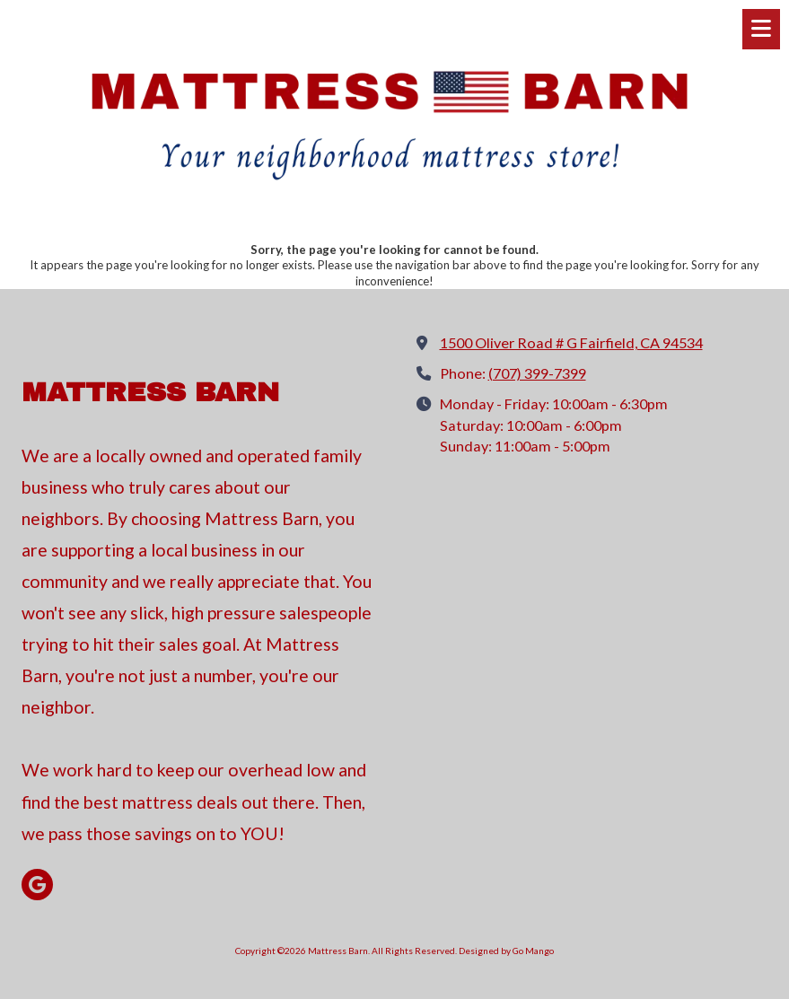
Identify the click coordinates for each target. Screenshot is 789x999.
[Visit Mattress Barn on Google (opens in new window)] (37, 884)
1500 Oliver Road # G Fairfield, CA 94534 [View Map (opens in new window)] (571, 342)
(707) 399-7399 (537, 372)
